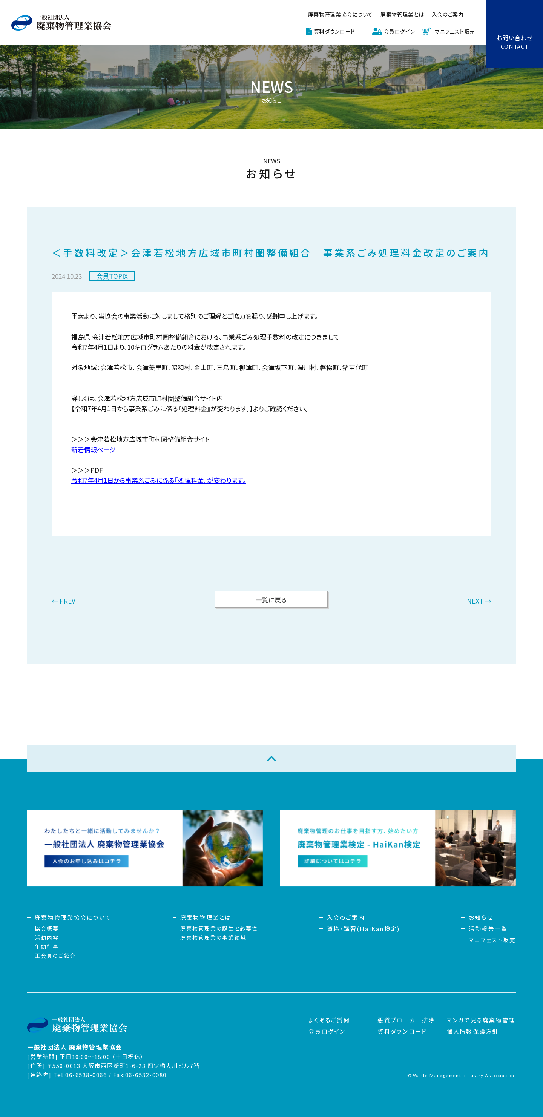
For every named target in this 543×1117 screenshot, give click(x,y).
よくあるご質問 (329, 1020)
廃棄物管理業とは (402, 14)
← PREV (63, 601)
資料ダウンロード (335, 31)
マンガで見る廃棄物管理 (481, 1020)
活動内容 (47, 937)
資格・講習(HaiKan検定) (363, 929)
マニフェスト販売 (455, 31)
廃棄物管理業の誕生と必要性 (219, 928)
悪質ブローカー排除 (406, 1020)
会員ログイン (399, 31)
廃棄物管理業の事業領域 (213, 937)
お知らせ (481, 917)
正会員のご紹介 (55, 955)
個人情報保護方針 (473, 1031)
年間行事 (47, 946)
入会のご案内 (448, 14)
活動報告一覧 (488, 929)
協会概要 (47, 928)
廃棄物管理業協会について (340, 14)
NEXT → (479, 601)
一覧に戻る (271, 599)
